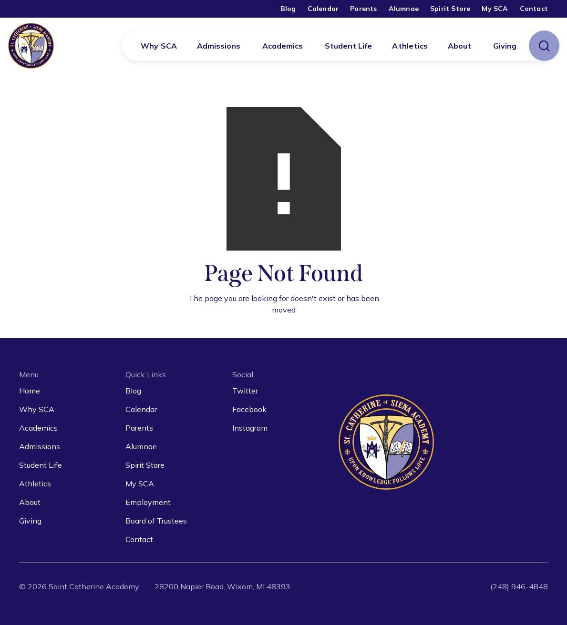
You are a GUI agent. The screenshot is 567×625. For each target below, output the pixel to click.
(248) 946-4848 (519, 586)
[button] (218, 45)
